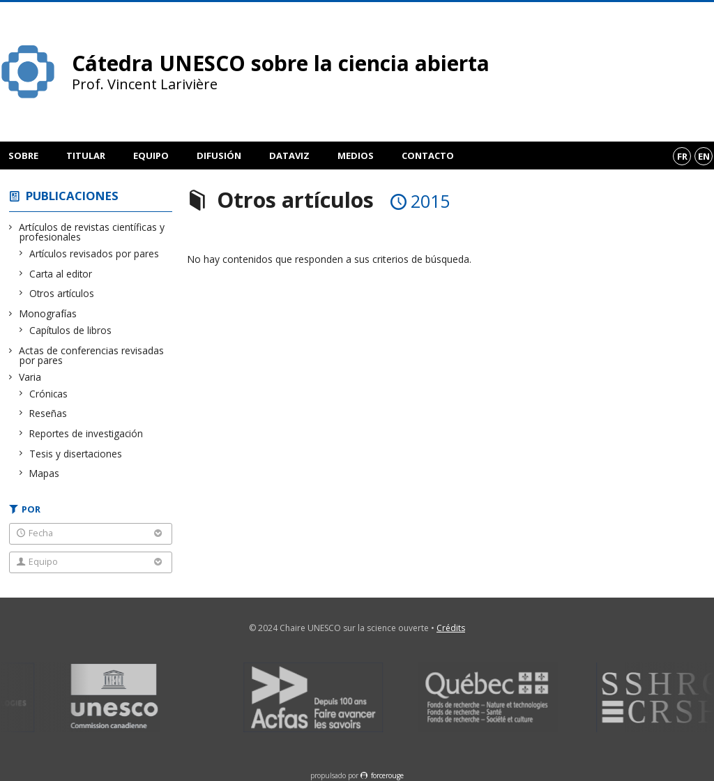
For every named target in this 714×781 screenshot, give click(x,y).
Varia (30, 377)
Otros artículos (62, 293)
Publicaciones (72, 196)
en (704, 156)
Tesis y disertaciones (76, 453)
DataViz (289, 155)
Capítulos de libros (71, 330)
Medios (355, 155)
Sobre (23, 155)
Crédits (450, 628)
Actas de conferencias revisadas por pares (92, 355)
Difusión (219, 155)
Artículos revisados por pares (94, 253)
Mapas (44, 473)
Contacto (428, 155)
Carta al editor (61, 273)
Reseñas (48, 413)
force (387, 775)
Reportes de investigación (86, 433)
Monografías (48, 313)
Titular (85, 155)
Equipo (151, 155)
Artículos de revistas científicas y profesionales (92, 231)
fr (682, 156)
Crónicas (49, 393)
